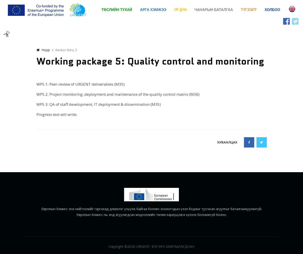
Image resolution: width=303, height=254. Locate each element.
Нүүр (43, 50)
